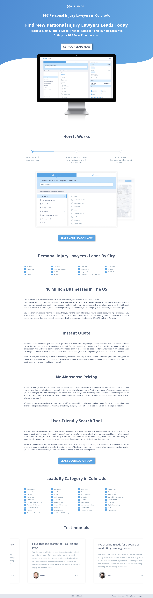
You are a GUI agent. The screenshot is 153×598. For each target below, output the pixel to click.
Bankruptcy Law (113, 492)
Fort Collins (112, 272)
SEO (109, 507)
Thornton (57, 266)
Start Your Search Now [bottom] (76, 238)
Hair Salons (85, 502)
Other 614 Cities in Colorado (90, 274)
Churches (84, 499)
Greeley (56, 274)
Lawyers (111, 502)
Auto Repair (58, 492)
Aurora (29, 272)
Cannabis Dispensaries (115, 497)
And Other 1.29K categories (63, 513)
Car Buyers (30, 499)
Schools (29, 510)
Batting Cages (86, 494)
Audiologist (112, 489)
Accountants (31, 489)
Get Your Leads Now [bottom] (76, 46)
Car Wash (57, 499)
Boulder (29, 274)
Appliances (57, 489)
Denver (29, 266)
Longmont (84, 272)
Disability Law (58, 502)
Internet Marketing (87, 505)
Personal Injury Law (60, 505)
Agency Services (32, 507)
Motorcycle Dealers (33, 505)
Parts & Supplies (32, 492)
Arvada (110, 269)
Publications (112, 510)
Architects (84, 489)
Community (85, 507)
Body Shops (112, 494)
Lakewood (111, 266)
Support (140, 596)
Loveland (84, 266)
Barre (56, 494)
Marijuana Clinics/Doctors (36, 513)
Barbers (29, 494)
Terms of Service (118, 596)
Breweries (30, 497)
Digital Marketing (114, 505)
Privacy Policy (130, 596)
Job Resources (58, 510)
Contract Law (112, 499)
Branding (57, 507)
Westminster (85, 269)
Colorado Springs (60, 269)
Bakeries (84, 492)
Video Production (87, 510)
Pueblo (56, 272)
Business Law (58, 497)
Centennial (30, 269)
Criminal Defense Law (34, 502)
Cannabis (84, 497)
